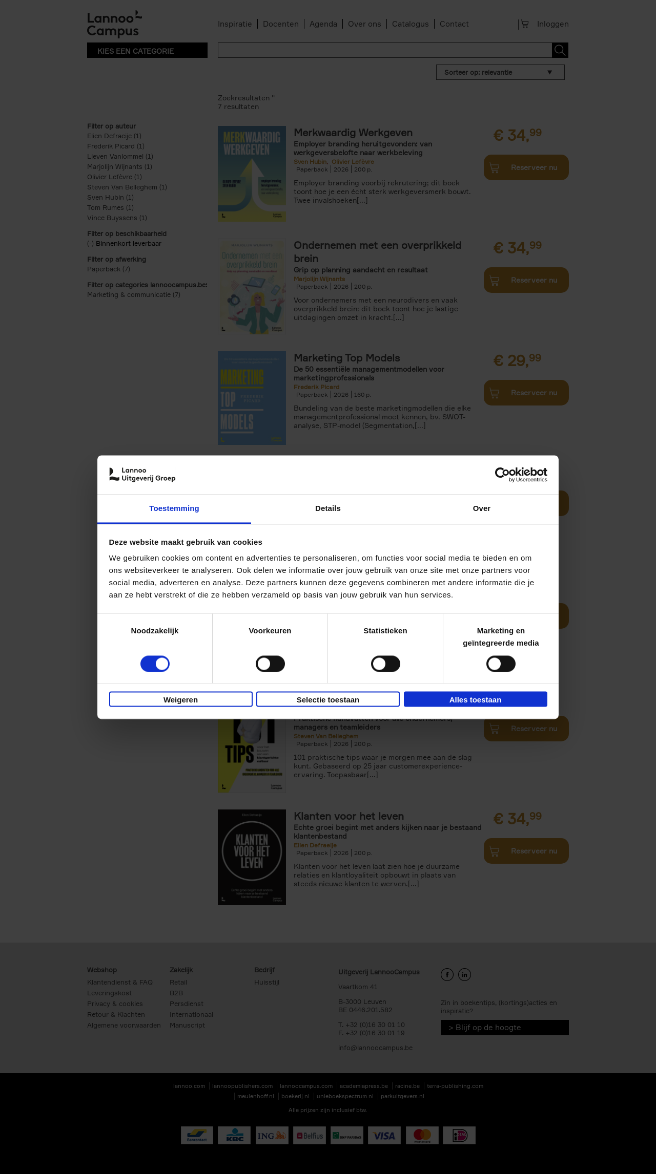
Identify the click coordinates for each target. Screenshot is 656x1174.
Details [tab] (328, 508)
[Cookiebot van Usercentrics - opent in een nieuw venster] (502, 474)
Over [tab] (482, 508)
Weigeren (180, 700)
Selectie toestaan (328, 700)
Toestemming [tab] (174, 508)
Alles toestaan (475, 700)
